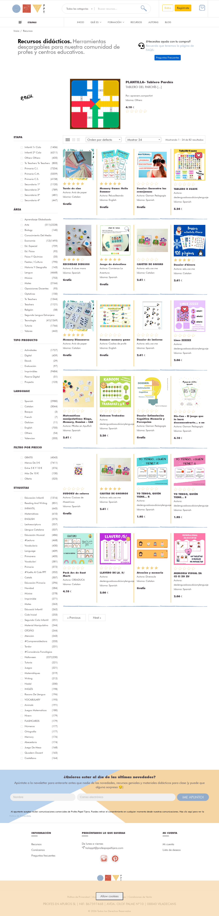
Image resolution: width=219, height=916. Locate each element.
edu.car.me (152, 268)
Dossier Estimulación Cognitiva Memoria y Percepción (151, 418)
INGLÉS (41, 689)
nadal (41, 683)
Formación (116, 22)
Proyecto (41, 382)
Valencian (41, 438)
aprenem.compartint (141, 95)
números (41, 726)
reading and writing (41, 503)
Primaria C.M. (41, 173)
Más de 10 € (41, 473)
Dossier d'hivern (184, 264)
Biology (41, 230)
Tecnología (37, 320)
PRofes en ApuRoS (81, 425)
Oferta (41, 478)
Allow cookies (109, 896)
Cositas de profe (117, 343)
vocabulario (41, 545)
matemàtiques (41, 673)
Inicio (80, 22)
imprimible (41, 598)
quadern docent (41, 752)
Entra (168, 8)
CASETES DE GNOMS (150, 264)
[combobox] (104, 139)
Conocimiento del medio (41, 236)
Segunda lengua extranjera (41, 316)
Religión (41, 309)
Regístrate (183, 8)
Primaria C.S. (41, 179)
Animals (41, 705)
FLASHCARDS (41, 721)
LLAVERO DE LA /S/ (112, 572)
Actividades (41, 350)
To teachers (41, 299)
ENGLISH (41, 519)
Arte (37, 224)
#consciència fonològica (41, 652)
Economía (37, 240)
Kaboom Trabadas (112, 415)
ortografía (41, 731)
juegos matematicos (41, 710)
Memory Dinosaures (76, 339)
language (41, 551)
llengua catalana (41, 529)
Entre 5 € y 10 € (41, 468)
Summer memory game (115, 339)
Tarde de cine (72, 188)
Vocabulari (41, 561)
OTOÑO (41, 630)
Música (41, 277)
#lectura (41, 540)
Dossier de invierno (149, 339)
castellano (41, 758)
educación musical (41, 535)
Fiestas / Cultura (41, 262)
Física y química (41, 256)
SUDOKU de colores (76, 493)
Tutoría (41, 325)
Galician (41, 422)
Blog (168, 22)
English (41, 427)
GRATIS (41, 457)
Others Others (41, 157)
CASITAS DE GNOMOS (114, 493)
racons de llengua (41, 694)
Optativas (41, 293)
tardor (41, 646)
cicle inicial (41, 614)
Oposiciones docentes (41, 288)
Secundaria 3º (41, 195)
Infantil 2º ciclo (41, 152)
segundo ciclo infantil (41, 620)
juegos (41, 667)
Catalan (41, 406)
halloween (38, 657)
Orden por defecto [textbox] (99, 139)
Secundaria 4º (41, 200)
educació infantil (41, 609)
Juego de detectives (113, 264)
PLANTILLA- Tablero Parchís (149, 82)
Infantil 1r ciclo (41, 147)
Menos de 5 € (41, 462)
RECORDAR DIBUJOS (76, 264)
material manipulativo (41, 625)
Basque (41, 411)
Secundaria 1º (41, 184)
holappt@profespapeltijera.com (104, 848)
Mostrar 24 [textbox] (134, 139)
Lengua (41, 272)
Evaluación (41, 366)
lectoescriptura (41, 524)
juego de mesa (41, 747)
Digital (41, 355)
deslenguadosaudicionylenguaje (191, 197)
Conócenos (38, 850)
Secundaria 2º (41, 189)
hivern (41, 715)
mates (41, 604)
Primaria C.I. (41, 168)
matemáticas (41, 513)
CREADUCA (78, 579)
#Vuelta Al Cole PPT (41, 572)
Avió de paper (79, 192)
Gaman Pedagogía (156, 195)
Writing (41, 678)
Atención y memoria (150, 572)
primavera (41, 556)
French (41, 417)
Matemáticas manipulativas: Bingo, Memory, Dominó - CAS (78, 418)
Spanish (41, 401)
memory (41, 736)
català (41, 577)
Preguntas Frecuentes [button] (167, 57)
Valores (41, 331)
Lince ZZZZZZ (182, 340)
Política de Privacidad (19, 815)
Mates (41, 283)
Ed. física (41, 251)
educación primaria (41, 582)
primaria (41, 566)
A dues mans (79, 268)
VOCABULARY (41, 699)
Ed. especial (41, 246)
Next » (97, 617)
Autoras (153, 22)
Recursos (136, 22)
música (41, 593)
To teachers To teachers (41, 163)
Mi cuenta (168, 844)
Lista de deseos (172, 850)
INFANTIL (41, 508)
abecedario (41, 742)
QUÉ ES (96, 22)
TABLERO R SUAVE (185, 189)
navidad (41, 588)
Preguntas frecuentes (43, 855)
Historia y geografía (41, 267)
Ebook (41, 360)
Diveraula (151, 576)
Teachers (41, 304)
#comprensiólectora (41, 641)
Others (41, 433)
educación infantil (41, 497)
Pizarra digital (41, 376)
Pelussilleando (116, 195)
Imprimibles (41, 371)
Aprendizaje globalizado (41, 220)
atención (41, 636)
